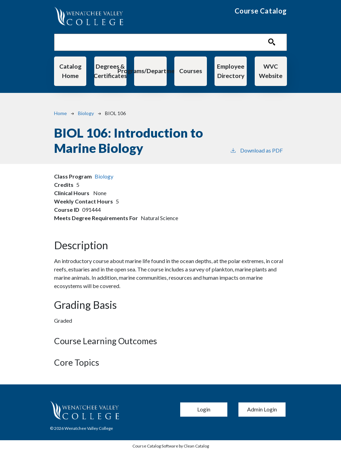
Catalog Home (70, 71)
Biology (86, 113)
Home (60, 113)
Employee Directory (230, 71)
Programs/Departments (150, 71)
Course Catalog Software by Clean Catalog (170, 446)
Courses (190, 71)
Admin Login (262, 409)
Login (203, 409)
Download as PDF (256, 150)
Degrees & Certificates (110, 71)
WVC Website (270, 71)
